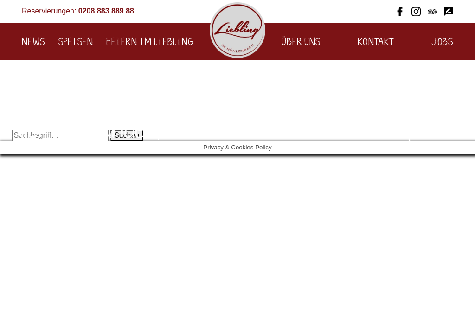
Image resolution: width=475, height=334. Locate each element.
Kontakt (376, 42)
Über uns (301, 42)
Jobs (442, 42)
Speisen (75, 42)
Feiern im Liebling (149, 42)
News (33, 42)
